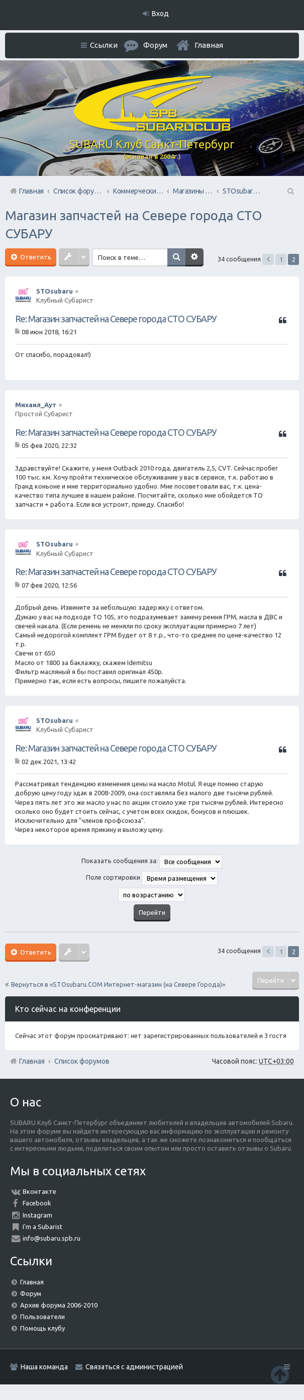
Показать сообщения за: (151, 862)
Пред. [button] (268, 259)
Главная (208, 45)
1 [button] (281, 259)
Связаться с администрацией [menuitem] (134, 1367)
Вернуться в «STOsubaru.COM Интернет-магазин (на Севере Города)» (118, 984)
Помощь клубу (42, 1328)
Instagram (37, 1215)
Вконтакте (39, 1191)
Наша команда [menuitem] (44, 1367)
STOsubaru (54, 291)
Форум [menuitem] (155, 45)
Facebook (37, 1202)
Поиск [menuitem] (290, 191)
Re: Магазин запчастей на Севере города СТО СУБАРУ (116, 319)
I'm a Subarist (42, 1226)
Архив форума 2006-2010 (58, 1305)
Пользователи (42, 1316)
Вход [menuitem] (160, 14)
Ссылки (104, 45)
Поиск (176, 257)
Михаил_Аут (35, 404)
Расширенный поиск (194, 257)
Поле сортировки (152, 878)
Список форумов (82, 1061)
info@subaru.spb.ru (51, 1238)
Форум (30, 1293)
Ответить (35, 256)
